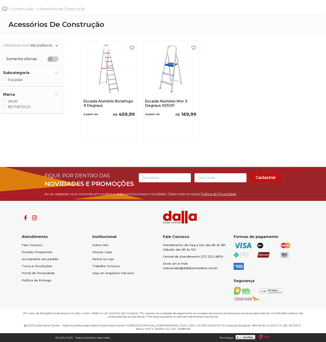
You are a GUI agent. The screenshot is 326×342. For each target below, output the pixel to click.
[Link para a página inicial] (5, 9)
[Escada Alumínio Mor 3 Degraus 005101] (171, 91)
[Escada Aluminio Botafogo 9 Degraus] (109, 91)
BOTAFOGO (19, 107)
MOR (12, 101)
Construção (23, 9)
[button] (32, 73)
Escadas (15, 80)
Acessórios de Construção (62, 9)
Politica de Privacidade (218, 194)
